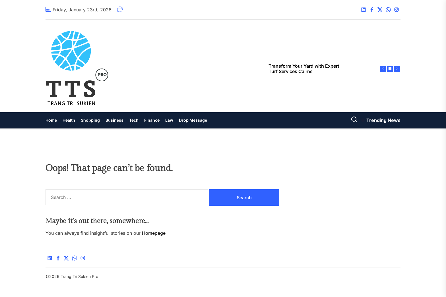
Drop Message (193, 120)
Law (169, 120)
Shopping (90, 120)
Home (51, 120)
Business (114, 120)
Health (69, 120)
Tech (134, 120)
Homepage (154, 233)
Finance (152, 120)
